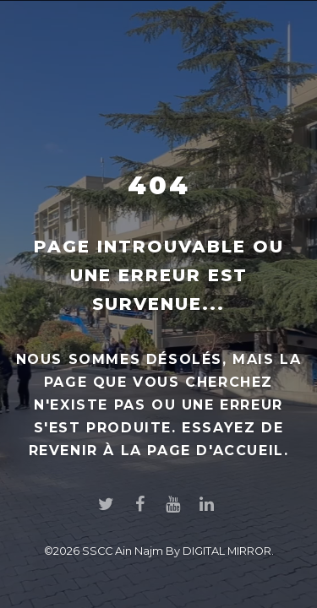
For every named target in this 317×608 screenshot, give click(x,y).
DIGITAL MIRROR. (228, 551)
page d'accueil (215, 450)
